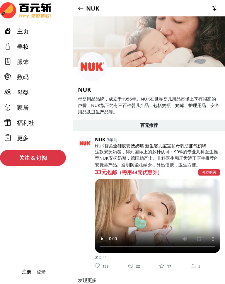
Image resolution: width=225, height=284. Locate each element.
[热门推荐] (215, 8)
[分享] (193, 266)
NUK (92, 8)
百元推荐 (149, 125)
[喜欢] (97, 266)
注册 (26, 271)
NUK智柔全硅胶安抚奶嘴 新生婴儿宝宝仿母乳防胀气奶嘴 (151, 146)
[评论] (130, 266)
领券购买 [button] (209, 172)
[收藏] (161, 266)
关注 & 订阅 (33, 157)
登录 (41, 271)
